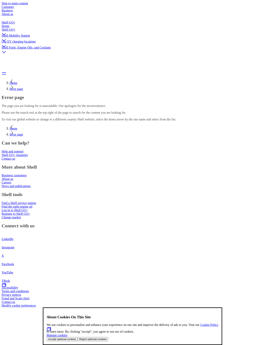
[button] (132, 31)
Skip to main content (15, 3)
